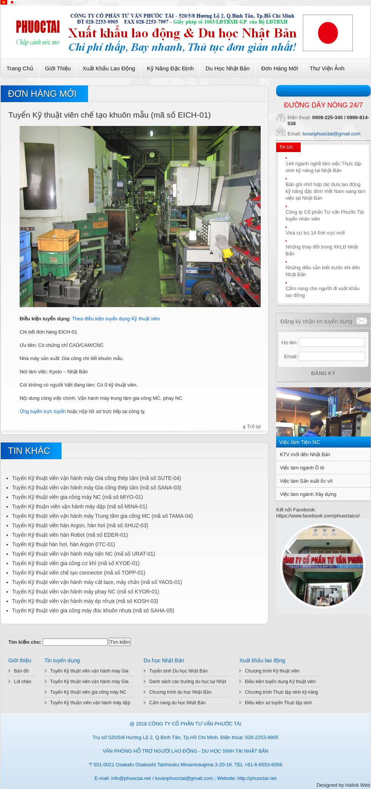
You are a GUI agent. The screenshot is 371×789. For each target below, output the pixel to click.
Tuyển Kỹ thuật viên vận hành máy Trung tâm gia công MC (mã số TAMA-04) (102, 516)
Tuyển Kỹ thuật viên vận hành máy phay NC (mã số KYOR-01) (85, 592)
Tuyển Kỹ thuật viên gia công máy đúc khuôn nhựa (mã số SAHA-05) (93, 610)
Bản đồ (21, 671)
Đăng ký (323, 373)
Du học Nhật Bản (228, 68)
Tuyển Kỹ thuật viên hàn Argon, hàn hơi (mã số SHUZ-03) (80, 525)
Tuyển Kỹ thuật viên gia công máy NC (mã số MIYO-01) (77, 497)
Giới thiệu (58, 68)
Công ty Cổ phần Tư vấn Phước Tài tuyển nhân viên (325, 215)
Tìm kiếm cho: (24, 642)
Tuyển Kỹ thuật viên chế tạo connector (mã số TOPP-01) (78, 573)
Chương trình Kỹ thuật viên (272, 671)
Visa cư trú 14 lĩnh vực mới (315, 233)
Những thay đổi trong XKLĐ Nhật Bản (322, 250)
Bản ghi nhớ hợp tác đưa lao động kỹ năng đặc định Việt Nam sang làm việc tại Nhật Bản (326, 191)
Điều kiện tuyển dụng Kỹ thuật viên (280, 681)
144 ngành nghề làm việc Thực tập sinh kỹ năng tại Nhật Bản (323, 167)
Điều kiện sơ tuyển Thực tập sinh (278, 702)
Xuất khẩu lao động (108, 68)
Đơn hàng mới (279, 68)
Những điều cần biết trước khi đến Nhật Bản (323, 271)
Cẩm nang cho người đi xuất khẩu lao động (323, 292)
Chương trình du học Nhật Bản (180, 692)
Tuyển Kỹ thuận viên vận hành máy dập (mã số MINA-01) (79, 506)
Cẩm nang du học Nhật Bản (177, 702)
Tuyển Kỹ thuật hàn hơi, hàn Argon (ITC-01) (63, 544)
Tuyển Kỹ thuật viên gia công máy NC (88, 692)
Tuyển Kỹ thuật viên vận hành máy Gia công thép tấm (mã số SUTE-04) (96, 478)
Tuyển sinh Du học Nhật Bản (178, 671)
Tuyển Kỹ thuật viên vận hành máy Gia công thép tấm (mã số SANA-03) (96, 488)
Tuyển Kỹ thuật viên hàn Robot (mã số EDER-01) (70, 535)
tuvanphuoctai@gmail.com (331, 134)
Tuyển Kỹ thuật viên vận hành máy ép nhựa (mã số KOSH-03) (85, 601)
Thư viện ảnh (327, 68)
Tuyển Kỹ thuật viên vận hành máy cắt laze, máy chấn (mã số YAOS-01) (97, 582)
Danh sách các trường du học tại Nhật (187, 681)
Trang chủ (19, 68)
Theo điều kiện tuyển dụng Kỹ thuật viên (116, 319)
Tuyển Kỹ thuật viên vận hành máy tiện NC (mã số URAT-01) (83, 554)
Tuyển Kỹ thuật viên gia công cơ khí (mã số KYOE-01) (76, 563)
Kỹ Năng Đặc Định (170, 68)
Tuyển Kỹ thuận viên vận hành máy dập (90, 702)
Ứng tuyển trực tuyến (43, 411)
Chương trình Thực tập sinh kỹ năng (281, 692)
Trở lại (254, 426)
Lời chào (22, 681)
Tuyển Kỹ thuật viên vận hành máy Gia (89, 671)
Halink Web (357, 785)
